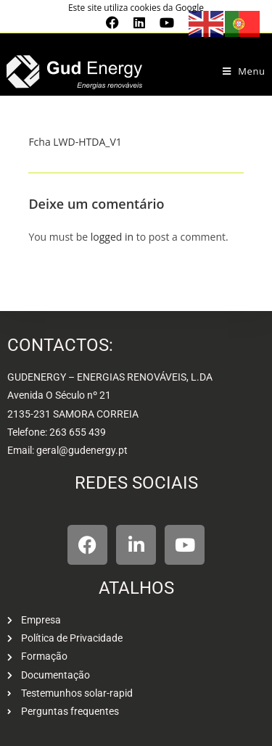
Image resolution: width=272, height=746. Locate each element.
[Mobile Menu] (244, 71)
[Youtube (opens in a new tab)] (163, 22)
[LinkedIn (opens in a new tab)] (139, 22)
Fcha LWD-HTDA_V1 (74, 142)
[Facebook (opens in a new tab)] (112, 22)
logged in (112, 237)
